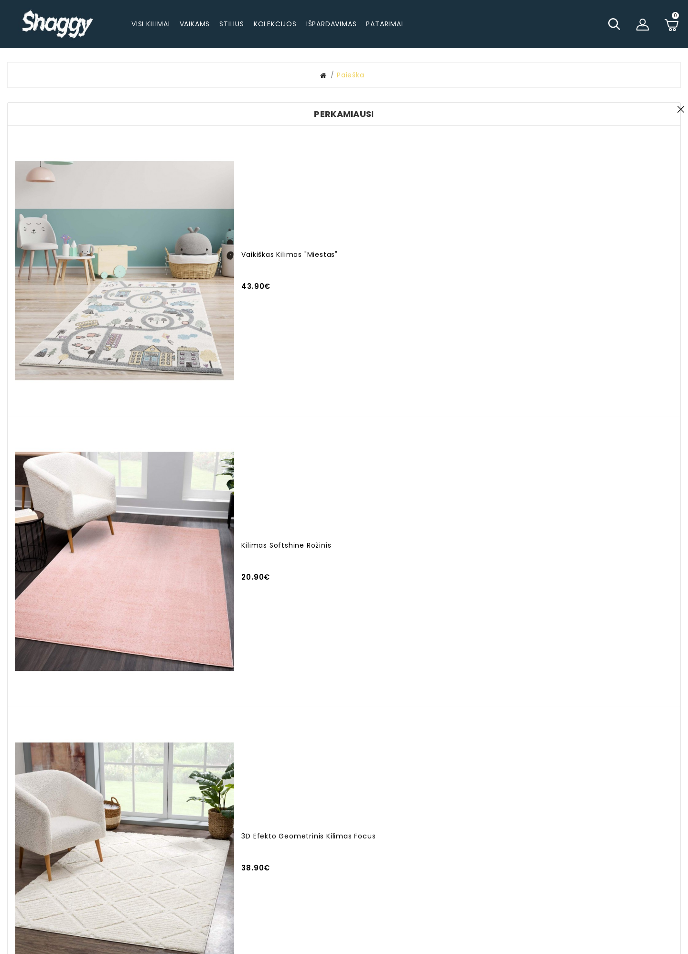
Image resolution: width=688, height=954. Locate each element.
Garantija (554, 823)
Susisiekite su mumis (460, 804)
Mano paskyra (351, 791)
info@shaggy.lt (244, 823)
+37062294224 (234, 807)
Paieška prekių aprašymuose (566, 140)
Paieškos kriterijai (192, 115)
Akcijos (338, 823)
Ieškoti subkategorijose (556, 129)
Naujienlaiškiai (447, 836)
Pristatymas (559, 791)
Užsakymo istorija (358, 807)
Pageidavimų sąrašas (461, 820)
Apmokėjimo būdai (571, 807)
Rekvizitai (554, 884)
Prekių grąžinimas (569, 840)
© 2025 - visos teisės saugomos (344, 942)
